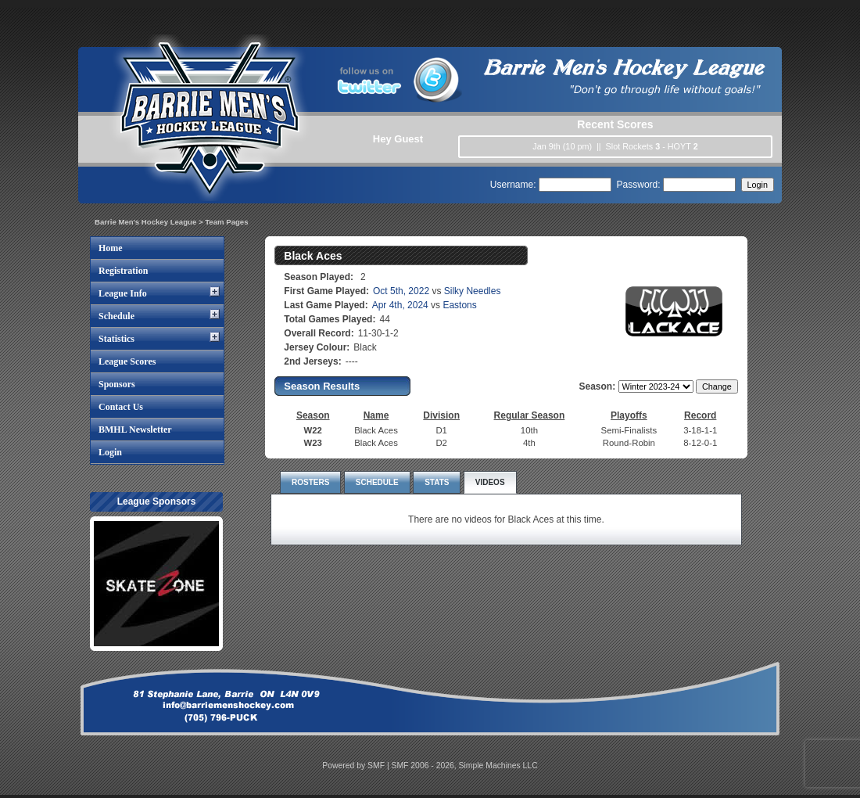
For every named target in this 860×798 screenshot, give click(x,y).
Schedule (116, 316)
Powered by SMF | (356, 765)
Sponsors (117, 384)
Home (111, 248)
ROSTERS (310, 482)
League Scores (127, 361)
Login (110, 452)
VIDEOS (490, 482)
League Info (123, 293)
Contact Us (121, 406)
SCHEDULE (377, 482)
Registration (123, 270)
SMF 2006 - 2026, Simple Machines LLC (465, 765)
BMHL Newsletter (135, 429)
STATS (437, 482)
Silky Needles (472, 291)
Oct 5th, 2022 (401, 291)
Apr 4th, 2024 (400, 305)
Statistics (116, 338)
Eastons (459, 305)
